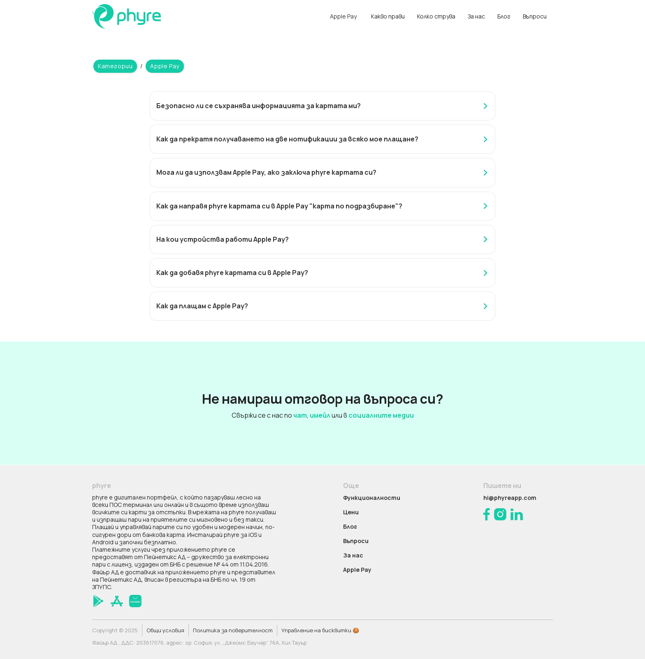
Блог (503, 16)
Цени (351, 512)
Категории (115, 66)
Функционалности (371, 498)
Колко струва (436, 16)
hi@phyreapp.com (509, 498)
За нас (476, 16)
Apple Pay (164, 66)
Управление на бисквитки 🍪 (320, 630)
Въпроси (535, 16)
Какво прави (388, 16)
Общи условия (165, 630)
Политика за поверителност (233, 630)
